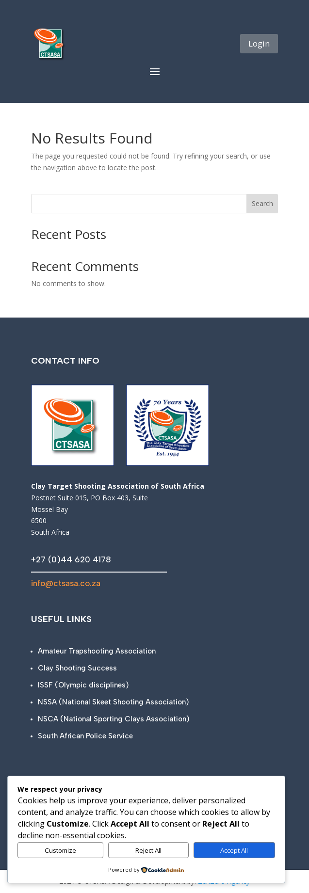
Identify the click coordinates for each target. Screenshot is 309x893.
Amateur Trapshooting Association (97, 651)
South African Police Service (85, 736)
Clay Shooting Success (77, 668)
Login (259, 43)
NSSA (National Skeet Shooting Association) (113, 702)
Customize (60, 850)
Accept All (234, 850)
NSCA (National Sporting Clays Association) (113, 719)
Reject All (148, 850)
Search (262, 203)
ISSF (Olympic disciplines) (83, 685)
